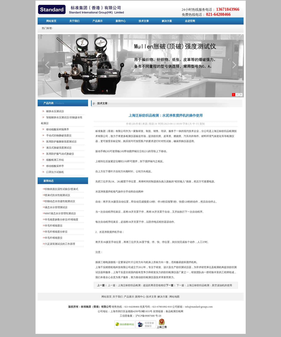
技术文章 (144, 21)
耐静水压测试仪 (55, 111)
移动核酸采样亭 (55, 166)
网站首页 (51, 21)
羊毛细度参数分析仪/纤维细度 (61, 219)
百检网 (179, 311)
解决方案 (167, 21)
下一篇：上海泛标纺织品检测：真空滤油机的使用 (204, 285)
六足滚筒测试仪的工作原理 (60, 243)
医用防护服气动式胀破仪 (60, 153)
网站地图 (174, 296)
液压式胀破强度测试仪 (58, 147)
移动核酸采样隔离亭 (57, 129)
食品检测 (171, 311)
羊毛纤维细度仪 (53, 225)
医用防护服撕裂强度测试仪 (61, 141)
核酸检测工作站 (55, 159)
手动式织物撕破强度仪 (58, 135)
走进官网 (190, 21)
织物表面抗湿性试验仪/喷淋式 (61, 189)
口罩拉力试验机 (55, 172)
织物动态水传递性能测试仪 (60, 201)
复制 (202, 123)
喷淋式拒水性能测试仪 (57, 195)
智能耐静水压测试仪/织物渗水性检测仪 (61, 120)
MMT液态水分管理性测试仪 (60, 213)
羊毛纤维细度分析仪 (56, 231)
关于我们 (74, 21)
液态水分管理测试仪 (56, 207)
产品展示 (97, 21)
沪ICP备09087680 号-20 (148, 315)
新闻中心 (121, 21)
